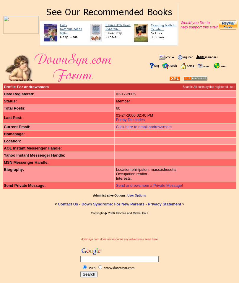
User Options (136, 195)
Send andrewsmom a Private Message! (149, 185)
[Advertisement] (120, 229)
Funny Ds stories (130, 120)
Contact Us (68, 204)
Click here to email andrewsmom (144, 127)
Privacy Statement (164, 204)
